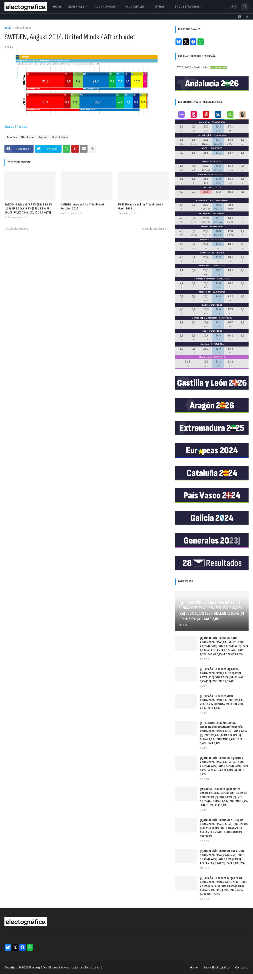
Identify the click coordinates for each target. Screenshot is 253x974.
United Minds (60, 137)
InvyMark (204, 239)
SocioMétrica (204, 174)
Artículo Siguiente (154, 229)
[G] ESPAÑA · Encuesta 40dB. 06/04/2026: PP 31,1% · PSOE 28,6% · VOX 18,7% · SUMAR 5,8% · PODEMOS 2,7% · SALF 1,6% (222, 702)
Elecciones (205, 357)
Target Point (204, 135)
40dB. (204, 148)
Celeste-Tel (204, 292)
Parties (22, 127)
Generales (76, 6)
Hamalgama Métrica (204, 278)
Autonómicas (105, 6)
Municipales (135, 6)
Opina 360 (204, 265)
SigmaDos (204, 122)
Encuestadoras (187, 6)
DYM (204, 161)
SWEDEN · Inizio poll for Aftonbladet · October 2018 (83, 206)
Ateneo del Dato (204, 200)
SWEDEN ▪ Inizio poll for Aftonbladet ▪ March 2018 (140, 206)
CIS (204, 187)
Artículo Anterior (18, 229)
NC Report (204, 213)
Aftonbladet (23, 28)
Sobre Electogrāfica (216, 967)
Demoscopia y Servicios (204, 318)
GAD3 (205, 305)
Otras (160, 6)
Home (57, 6)
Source (9, 127)
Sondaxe (204, 344)
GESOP (204, 226)
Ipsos (205, 331)
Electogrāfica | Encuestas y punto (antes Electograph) (65, 967)
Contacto (242, 967)
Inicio (8, 28)
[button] (234, 6)
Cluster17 (204, 252)
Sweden (43, 137)
